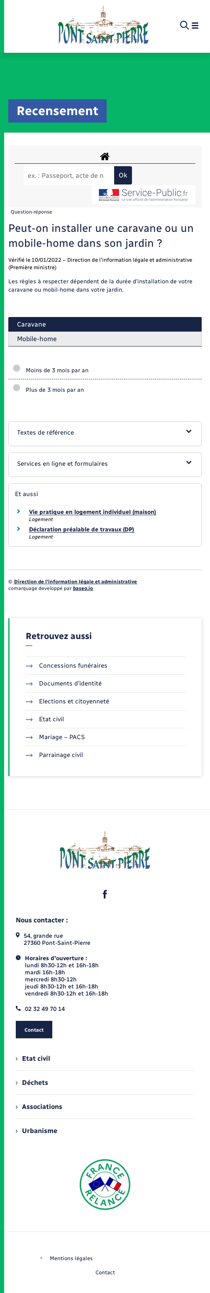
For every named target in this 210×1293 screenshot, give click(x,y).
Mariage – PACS (55, 737)
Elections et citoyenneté (67, 701)
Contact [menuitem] (105, 1272)
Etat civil (45, 719)
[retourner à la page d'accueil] (103, 26)
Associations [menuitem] (39, 1107)
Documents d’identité (64, 683)
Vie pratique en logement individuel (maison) (92, 512)
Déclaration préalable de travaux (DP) (81, 529)
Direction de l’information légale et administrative (75, 582)
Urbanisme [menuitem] (36, 1131)
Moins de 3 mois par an (50, 370)
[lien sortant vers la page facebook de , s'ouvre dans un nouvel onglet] (105, 894)
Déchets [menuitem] (32, 1083)
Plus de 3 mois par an (48, 389)
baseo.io (83, 588)
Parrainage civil (54, 755)
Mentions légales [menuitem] (71, 1258)
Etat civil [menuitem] (33, 1058)
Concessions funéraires (66, 665)
